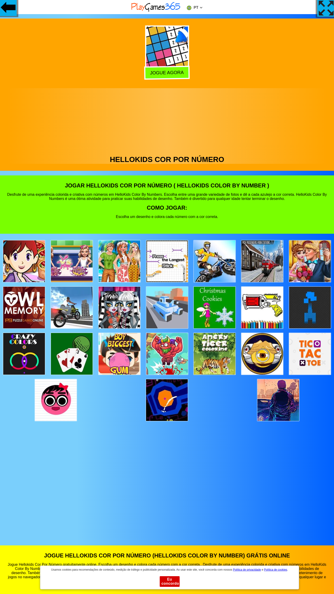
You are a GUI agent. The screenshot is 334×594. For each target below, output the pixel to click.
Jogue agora (167, 72)
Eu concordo (170, 581)
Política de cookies (275, 569)
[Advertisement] (167, 120)
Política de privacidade (247, 569)
